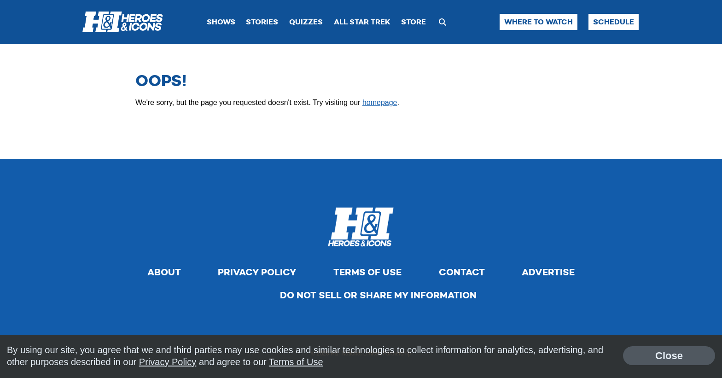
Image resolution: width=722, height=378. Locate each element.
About (164, 272)
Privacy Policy (257, 272)
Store (413, 22)
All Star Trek (362, 22)
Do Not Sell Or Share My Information (378, 295)
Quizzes (306, 22)
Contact (462, 272)
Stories (262, 22)
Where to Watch (538, 22)
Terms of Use (367, 272)
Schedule (613, 22)
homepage (379, 102)
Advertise (548, 272)
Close (669, 355)
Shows (221, 22)
